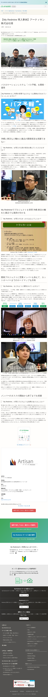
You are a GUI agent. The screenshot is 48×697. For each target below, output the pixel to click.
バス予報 (18, 120)
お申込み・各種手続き (7, 650)
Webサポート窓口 (31, 632)
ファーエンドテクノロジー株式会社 (28, 694)
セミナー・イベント (31, 639)
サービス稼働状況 (31, 627)
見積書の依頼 (30, 634)
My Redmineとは (6, 627)
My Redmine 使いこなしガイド (9, 661)
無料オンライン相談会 (32, 643)
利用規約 (22, 691)
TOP (2, 10)
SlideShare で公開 (32, 252)
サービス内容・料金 (7, 630)
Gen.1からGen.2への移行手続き (10, 657)
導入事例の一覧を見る (24, 505)
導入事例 (4, 645)
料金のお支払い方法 (7, 640)
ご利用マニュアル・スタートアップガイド (36, 636)
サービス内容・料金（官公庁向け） (11, 633)
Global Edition (23, 2)
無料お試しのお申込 (7, 653)
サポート (28, 625)
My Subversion (30, 669)
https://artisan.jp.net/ (6, 499)
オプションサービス (7, 637)
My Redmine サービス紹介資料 (9, 663)
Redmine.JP (30, 653)
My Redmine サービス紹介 (9, 666)
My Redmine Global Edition (33, 667)
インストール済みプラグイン (9, 642)
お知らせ (4, 625)
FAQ (28, 629)
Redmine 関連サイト (7, 674)
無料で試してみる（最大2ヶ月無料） (24, 510)
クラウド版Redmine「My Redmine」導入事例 (16, 10)
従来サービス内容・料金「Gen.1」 (11, 635)
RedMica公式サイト (31, 660)
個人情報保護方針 (14, 691)
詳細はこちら (24, 595)
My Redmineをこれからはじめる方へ (11, 672)
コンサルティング (31, 645)
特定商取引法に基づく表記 (32, 691)
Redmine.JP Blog (31, 655)
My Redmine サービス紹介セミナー (35, 641)
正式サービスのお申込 (8, 655)
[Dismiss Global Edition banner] (46, 2)
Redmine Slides (30, 658)
